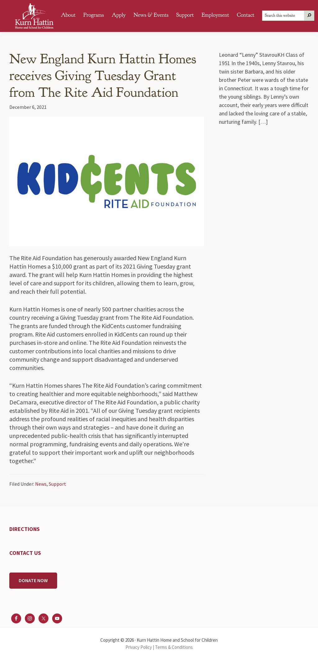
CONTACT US (25, 552)
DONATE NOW (33, 580)
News (41, 484)
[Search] (309, 16)
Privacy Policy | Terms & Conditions (159, 647)
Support (57, 484)
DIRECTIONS (24, 529)
